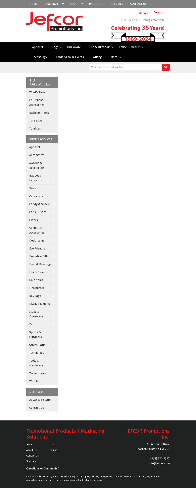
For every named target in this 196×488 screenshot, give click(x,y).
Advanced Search (40, 400)
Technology (41, 57)
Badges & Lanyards (35, 178)
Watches (35, 381)
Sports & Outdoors (35, 334)
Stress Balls (37, 345)
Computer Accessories (36, 230)
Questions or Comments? (42, 468)
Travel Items (37, 373)
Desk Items (36, 240)
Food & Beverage (40, 264)
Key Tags (35, 296)
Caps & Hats (37, 212)
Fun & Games (38, 272)
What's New (37, 92)
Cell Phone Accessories (36, 102)
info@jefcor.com (153, 20)
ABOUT (74, 4)
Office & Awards (131, 47)
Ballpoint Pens (39, 113)
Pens (32, 324)
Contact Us (36, 407)
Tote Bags (35, 121)
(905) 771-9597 (130, 20)
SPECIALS (117, 4)
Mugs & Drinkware (36, 314)
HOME (33, 4)
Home (29, 444)
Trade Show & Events (71, 57)
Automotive (36, 155)
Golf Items (36, 280)
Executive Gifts (39, 256)
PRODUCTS (96, 4)
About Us (31, 450)
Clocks (33, 220)
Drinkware (75, 47)
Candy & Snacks (40, 204)
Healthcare (37, 288)
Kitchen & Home (40, 303)
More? (116, 57)
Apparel (39, 47)
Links (54, 450)
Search (55, 444)
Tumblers (35, 128)
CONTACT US (138, 4)
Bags (56, 47)
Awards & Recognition (36, 165)
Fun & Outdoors (101, 47)
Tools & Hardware (36, 363)
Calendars (36, 196)
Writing (99, 57)
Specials (31, 461)
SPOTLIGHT (52, 4)
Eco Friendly (37, 248)
